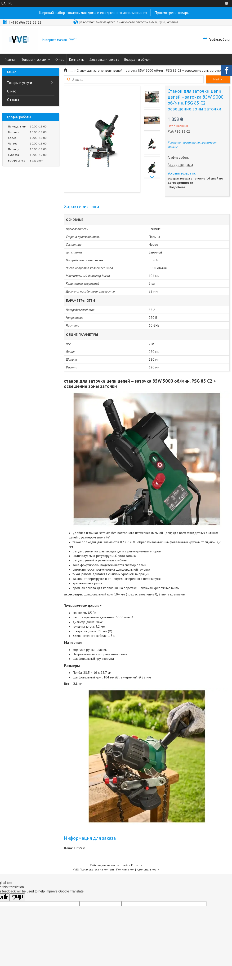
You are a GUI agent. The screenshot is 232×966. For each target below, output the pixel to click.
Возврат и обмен (137, 59)
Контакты (76, 59)
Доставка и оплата (104, 59)
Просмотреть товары (171, 12)
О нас (59, 59)
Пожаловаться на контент (97, 869)
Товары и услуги (33, 59)
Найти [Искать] (217, 79)
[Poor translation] (17, 897)
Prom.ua (136, 865)
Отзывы (13, 99)
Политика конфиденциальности (137, 869)
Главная (10, 59)
